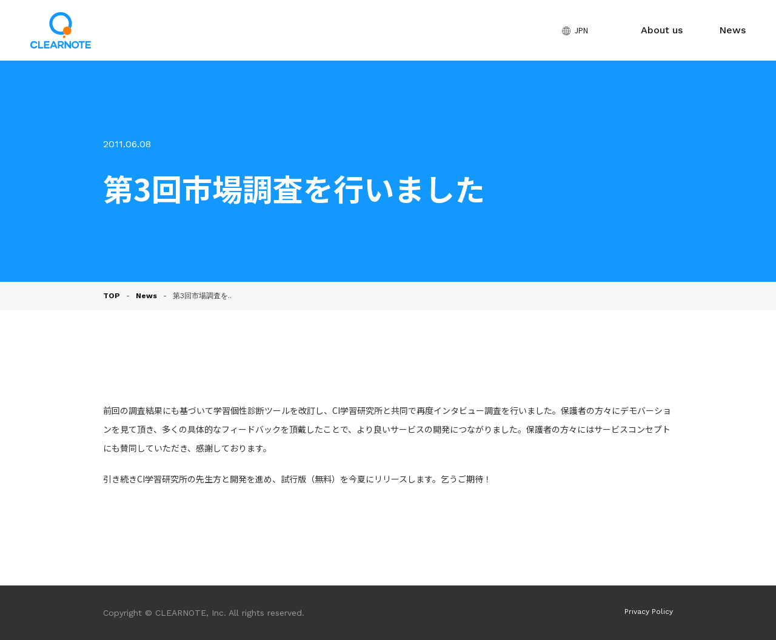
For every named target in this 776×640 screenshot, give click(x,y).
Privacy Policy (648, 611)
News (732, 30)
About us (662, 30)
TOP (111, 296)
